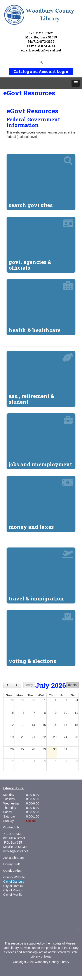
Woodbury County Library (52, 962)
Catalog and (26, 71)
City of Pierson (13, 890)
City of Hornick (13, 886)
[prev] (7, 685)
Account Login (53, 71)
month (72, 685)
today (29, 685)
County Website (14, 877)
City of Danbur (13, 881)
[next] (16, 685)
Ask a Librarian (13, 857)
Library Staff (11, 864)
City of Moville (12, 894)
